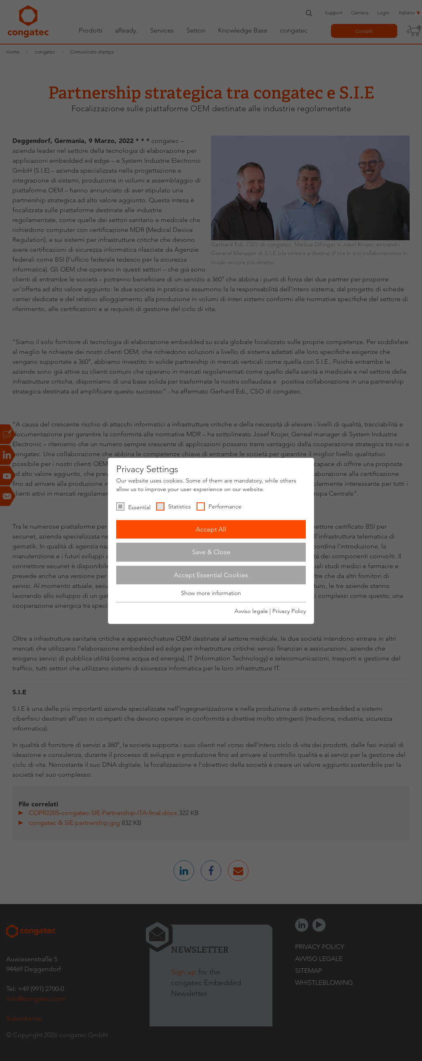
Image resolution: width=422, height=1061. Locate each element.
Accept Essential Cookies (211, 575)
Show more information (211, 593)
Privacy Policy (289, 611)
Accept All (211, 529)
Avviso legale (251, 611)
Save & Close (211, 552)
